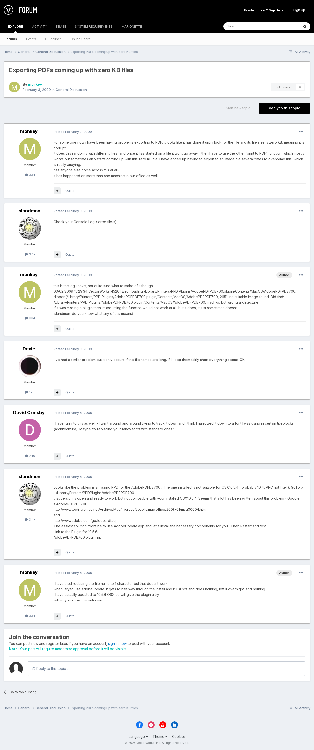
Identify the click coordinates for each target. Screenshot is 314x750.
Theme (160, 736)
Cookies (179, 736)
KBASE (61, 26)
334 (30, 175)
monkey (35, 84)
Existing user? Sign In (264, 10)
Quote (70, 191)
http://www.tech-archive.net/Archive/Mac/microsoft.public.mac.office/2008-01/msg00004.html (130, 509)
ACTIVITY (39, 26)
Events (31, 39)
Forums (10, 39)
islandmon (28, 210)
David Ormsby (29, 412)
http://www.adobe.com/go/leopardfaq (85, 520)
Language (138, 736)
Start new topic (238, 108)
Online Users (80, 39)
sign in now (117, 643)
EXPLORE (15, 28)
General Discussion (71, 90)
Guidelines (53, 39)
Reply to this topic (284, 108)
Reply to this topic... (50, 668)
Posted (73, 132)
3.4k (30, 254)
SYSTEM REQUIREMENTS (94, 26)
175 (30, 392)
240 (30, 456)
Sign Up (299, 10)
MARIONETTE (132, 26)
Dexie (29, 348)
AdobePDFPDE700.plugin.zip (77, 537)
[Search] (248, 26)
